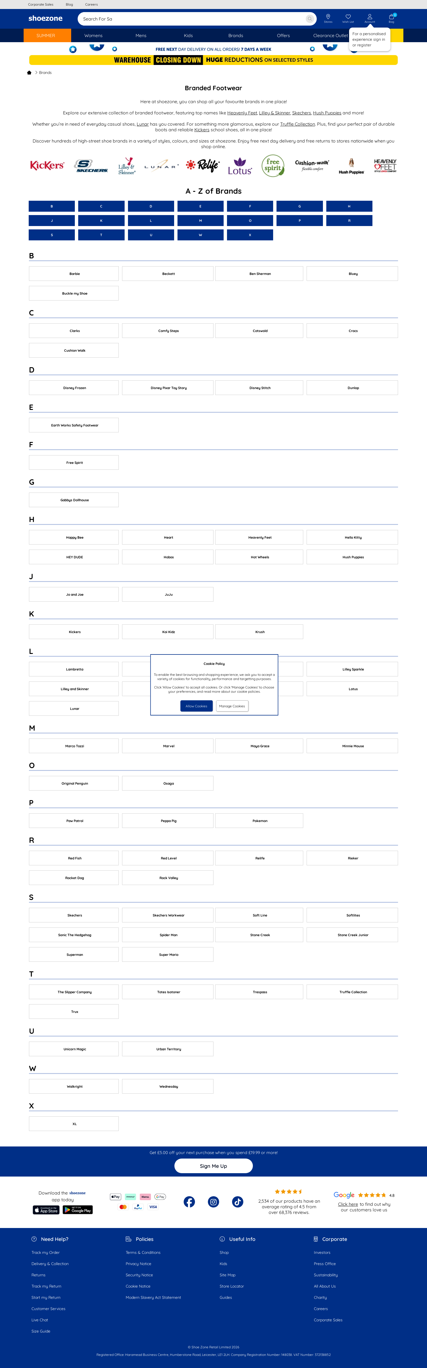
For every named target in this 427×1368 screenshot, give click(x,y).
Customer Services (49, 1308)
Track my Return (46, 1286)
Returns (39, 1274)
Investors (322, 1252)
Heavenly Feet (242, 113)
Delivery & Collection (50, 1263)
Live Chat (40, 1319)
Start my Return (46, 1297)
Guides (226, 1297)
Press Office (325, 1263)
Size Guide (41, 1331)
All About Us (325, 1286)
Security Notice (139, 1274)
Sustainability (326, 1274)
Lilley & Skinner (274, 113)
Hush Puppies (327, 113)
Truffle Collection (297, 124)
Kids (223, 1263)
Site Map (227, 1274)
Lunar (143, 124)
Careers (321, 1308)
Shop (224, 1252)
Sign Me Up (213, 1166)
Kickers (202, 129)
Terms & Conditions (143, 1252)
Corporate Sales (328, 1319)
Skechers (301, 113)
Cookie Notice (138, 1286)
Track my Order (46, 1252)
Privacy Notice (138, 1263)
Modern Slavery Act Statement (153, 1297)
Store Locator (232, 1286)
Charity (320, 1297)
